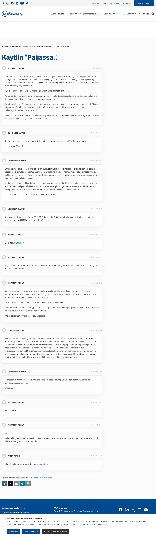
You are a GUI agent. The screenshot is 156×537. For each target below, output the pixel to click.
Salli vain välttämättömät (55, 531)
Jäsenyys (74, 13)
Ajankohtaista (57, 13)
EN (98, 3)
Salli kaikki (13, 531)
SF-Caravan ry (130, 13)
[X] (133, 510)
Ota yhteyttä (107, 3)
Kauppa (145, 13)
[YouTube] (146, 510)
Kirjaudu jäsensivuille (123, 3)
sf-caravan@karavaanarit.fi (15, 512)
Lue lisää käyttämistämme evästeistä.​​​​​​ (90, 524)
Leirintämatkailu (90, 13)
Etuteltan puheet (20, 46)
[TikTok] (152, 510)
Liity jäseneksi (144, 3)
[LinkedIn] (139, 510)
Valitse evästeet (31, 531)
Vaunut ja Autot (111, 13)
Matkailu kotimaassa (42, 46)
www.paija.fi (18, 242)
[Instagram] (127, 510)
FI (93, 3)
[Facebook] (120, 510)
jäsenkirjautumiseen (43, 477)
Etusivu (5, 46)
